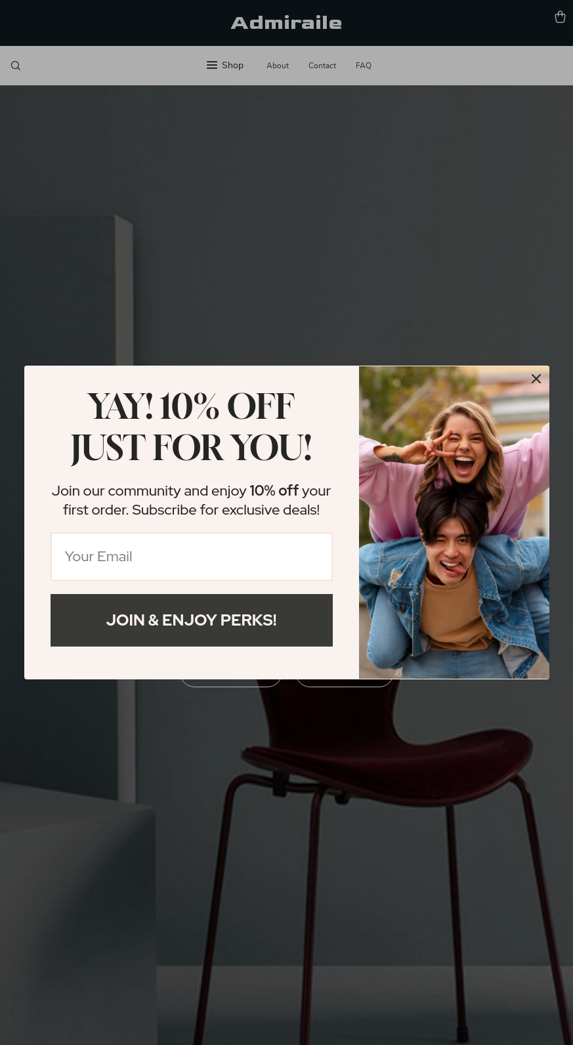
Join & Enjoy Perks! (191, 620)
